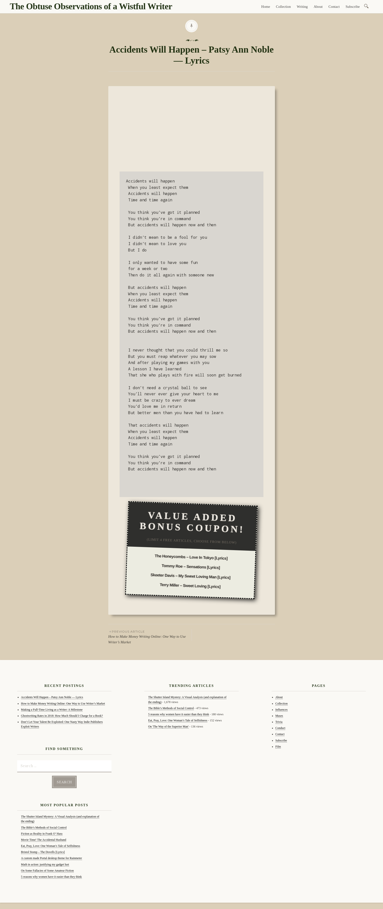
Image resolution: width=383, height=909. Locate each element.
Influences (281, 709)
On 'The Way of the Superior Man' (168, 726)
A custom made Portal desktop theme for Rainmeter (51, 857)
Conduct (280, 728)
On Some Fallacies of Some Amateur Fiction (47, 869)
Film (278, 746)
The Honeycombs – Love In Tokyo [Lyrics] (191, 557)
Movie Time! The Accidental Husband (43, 839)
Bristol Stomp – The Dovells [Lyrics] (43, 851)
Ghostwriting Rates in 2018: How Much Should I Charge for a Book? (62, 715)
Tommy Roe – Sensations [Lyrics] (191, 567)
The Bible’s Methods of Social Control (44, 826)
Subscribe (353, 7)
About (318, 7)
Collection (283, 7)
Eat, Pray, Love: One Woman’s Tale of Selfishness (50, 845)
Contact (334, 7)
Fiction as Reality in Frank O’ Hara (41, 832)
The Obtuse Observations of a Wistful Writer (91, 6)
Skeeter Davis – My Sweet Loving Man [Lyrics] (191, 576)
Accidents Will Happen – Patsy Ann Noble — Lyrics (52, 697)
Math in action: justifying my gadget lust (45, 863)
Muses (279, 715)
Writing (302, 7)
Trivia (279, 722)
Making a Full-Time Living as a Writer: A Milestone (52, 709)
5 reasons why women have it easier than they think (51, 875)
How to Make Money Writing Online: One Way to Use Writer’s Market (150, 636)
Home (265, 7)
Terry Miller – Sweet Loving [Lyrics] (190, 586)
